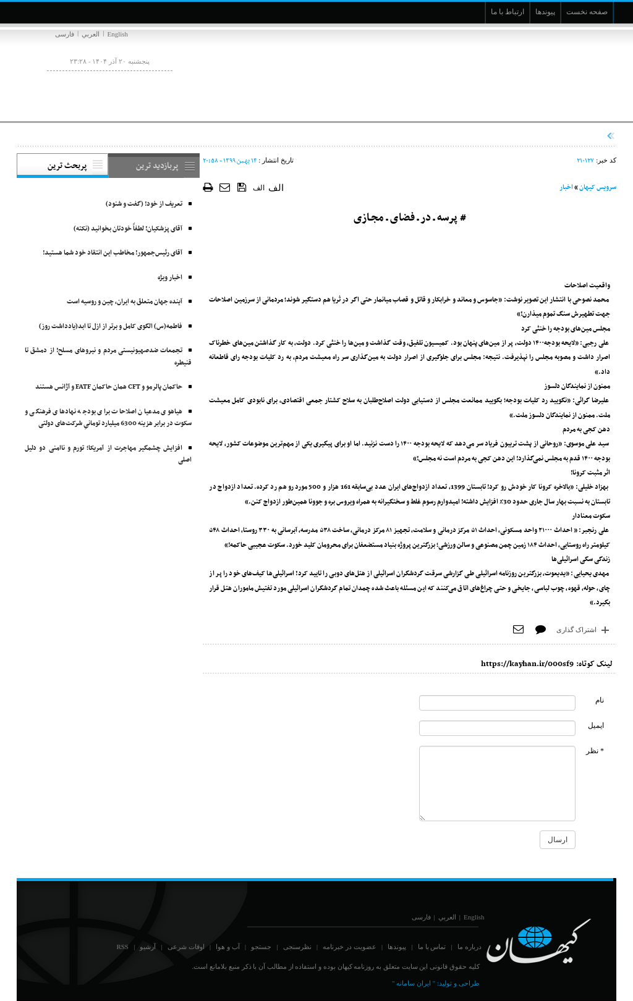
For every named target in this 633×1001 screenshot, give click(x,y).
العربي (91, 34)
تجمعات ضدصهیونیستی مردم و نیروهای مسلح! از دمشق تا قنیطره (108, 357)
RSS (122, 946)
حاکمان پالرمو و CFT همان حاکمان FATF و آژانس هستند (108, 387)
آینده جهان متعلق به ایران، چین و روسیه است (124, 302)
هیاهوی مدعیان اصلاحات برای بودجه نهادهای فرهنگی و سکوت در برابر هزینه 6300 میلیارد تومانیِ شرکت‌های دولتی (108, 418)
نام (599, 700)
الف (259, 188)
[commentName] (497, 703)
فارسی (64, 34)
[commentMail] (497, 728)
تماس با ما (432, 946)
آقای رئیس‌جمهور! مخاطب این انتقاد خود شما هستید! (112, 253)
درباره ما (469, 946)
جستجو (261, 946)
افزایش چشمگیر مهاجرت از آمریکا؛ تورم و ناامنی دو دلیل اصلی (108, 454)
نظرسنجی (297, 946)
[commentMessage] (497, 783)
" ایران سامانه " (413, 983)
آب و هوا (228, 946)
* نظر (595, 750)
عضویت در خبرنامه (349, 946)
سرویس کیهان (597, 187)
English (117, 34)
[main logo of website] (534, 72)
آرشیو (148, 946)
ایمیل (596, 725)
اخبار (566, 187)
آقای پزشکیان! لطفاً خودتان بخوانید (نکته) (128, 229)
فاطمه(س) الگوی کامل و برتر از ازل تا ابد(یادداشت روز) (110, 326)
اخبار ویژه (170, 278)
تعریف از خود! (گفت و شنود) (144, 204)
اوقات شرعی (186, 946)
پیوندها (397, 946)
